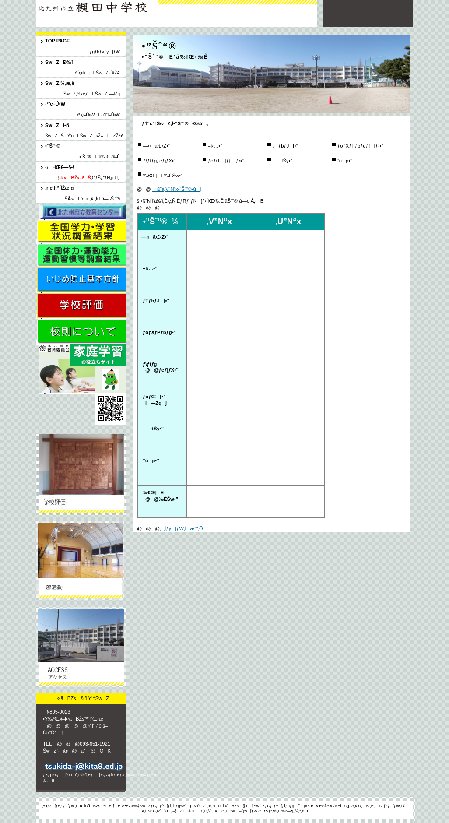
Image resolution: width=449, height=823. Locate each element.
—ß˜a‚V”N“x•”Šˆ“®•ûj (176, 189)
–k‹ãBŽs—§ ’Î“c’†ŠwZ (97, 9)
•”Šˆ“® (81, 561)
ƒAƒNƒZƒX (81, 647)
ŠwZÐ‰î (81, 474)
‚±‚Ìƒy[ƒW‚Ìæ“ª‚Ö (181, 528)
